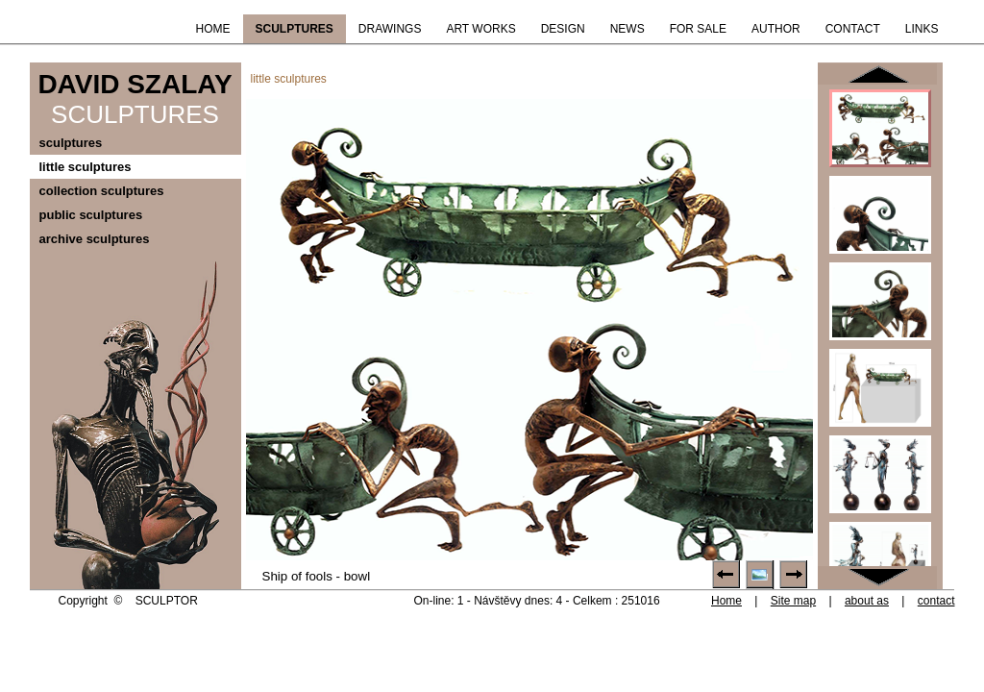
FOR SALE (698, 29)
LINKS (922, 29)
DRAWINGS (390, 29)
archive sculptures (94, 239)
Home (726, 600)
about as (867, 600)
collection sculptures (101, 191)
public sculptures (91, 215)
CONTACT (852, 29)
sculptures (71, 143)
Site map (793, 600)
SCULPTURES (294, 29)
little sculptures (85, 167)
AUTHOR (775, 29)
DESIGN (563, 29)
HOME (213, 29)
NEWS (627, 29)
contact (936, 600)
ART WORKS (480, 29)
